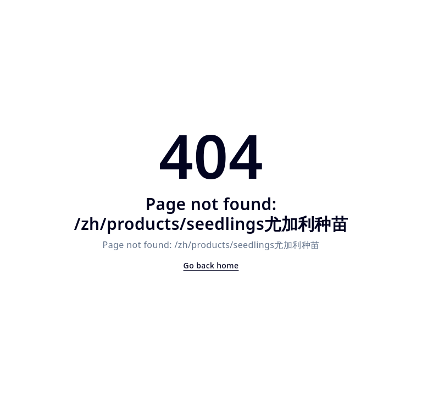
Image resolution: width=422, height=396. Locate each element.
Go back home (211, 265)
